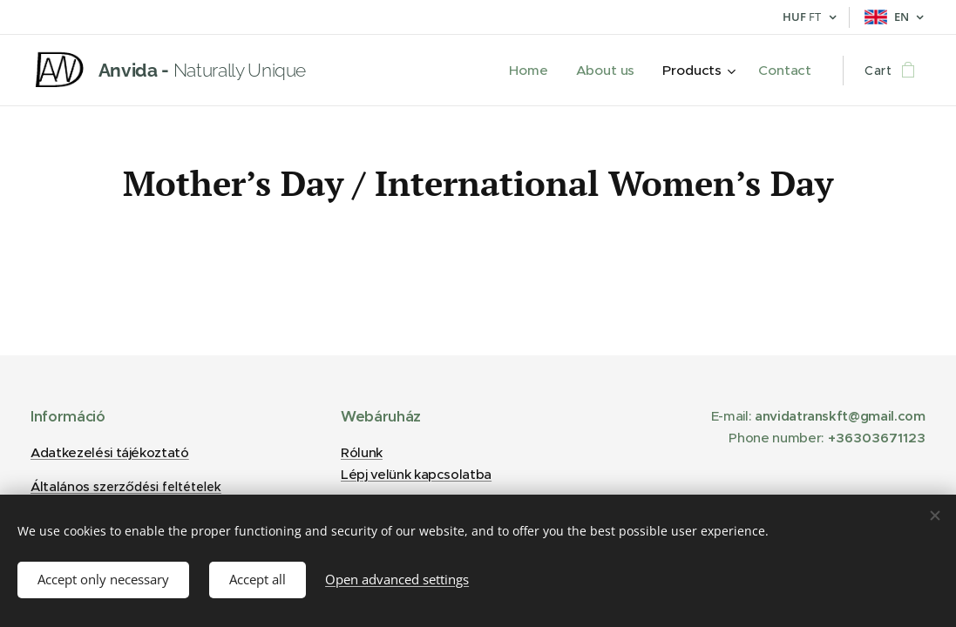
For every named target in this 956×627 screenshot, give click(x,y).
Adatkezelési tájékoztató (110, 452)
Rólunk (362, 452)
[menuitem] (538, 70)
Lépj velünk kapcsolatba (416, 474)
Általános (126, 486)
